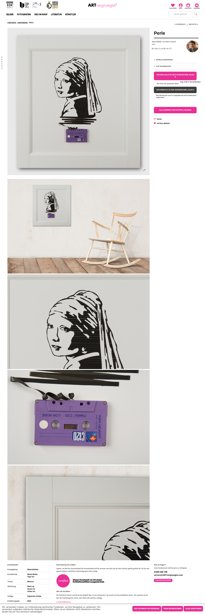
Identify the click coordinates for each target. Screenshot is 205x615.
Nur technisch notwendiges (146, 609)
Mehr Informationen (172, 609)
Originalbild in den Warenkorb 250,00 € (175, 76)
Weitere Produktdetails (164, 60)
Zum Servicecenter (163, 580)
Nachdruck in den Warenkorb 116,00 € (175, 90)
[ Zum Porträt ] (63, 602)
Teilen (159, 119)
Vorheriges (180, 24)
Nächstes (193, 24)
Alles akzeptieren (193, 609)
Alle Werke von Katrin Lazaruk (175, 110)
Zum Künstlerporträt (163, 66)
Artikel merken (163, 123)
